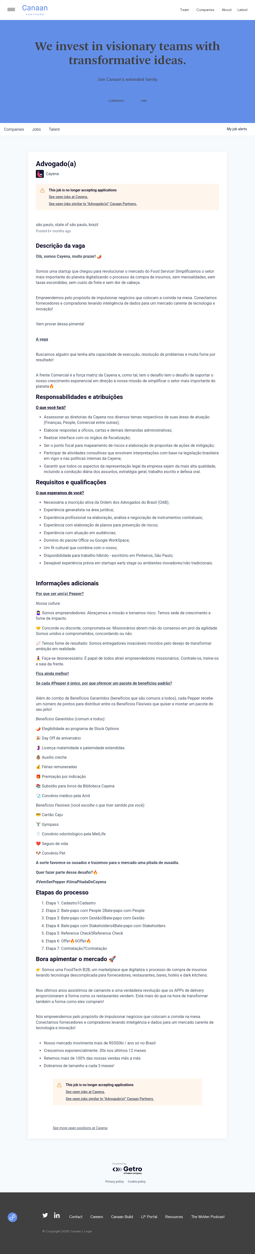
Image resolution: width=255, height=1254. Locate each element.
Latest (243, 10)
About (227, 10)
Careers (96, 1217)
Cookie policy (137, 1181)
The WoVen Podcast (208, 1217)
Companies (205, 10)
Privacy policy (114, 1181)
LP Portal (149, 1217)
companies (14, 129)
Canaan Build (122, 1217)
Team (184, 10)
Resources (174, 1217)
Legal (88, 1231)
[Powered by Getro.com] (127, 1169)
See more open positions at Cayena (80, 1128)
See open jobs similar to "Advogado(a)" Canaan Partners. (93, 204)
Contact (75, 1217)
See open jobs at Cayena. (68, 197)
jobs (36, 129)
